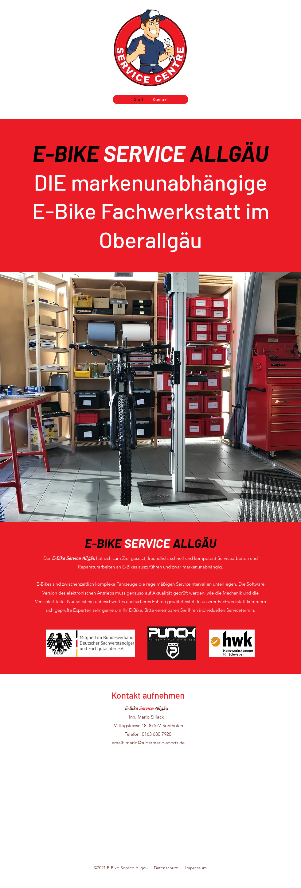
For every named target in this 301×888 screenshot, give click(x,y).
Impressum (196, 868)
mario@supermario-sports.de (155, 743)
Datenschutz (169, 868)
